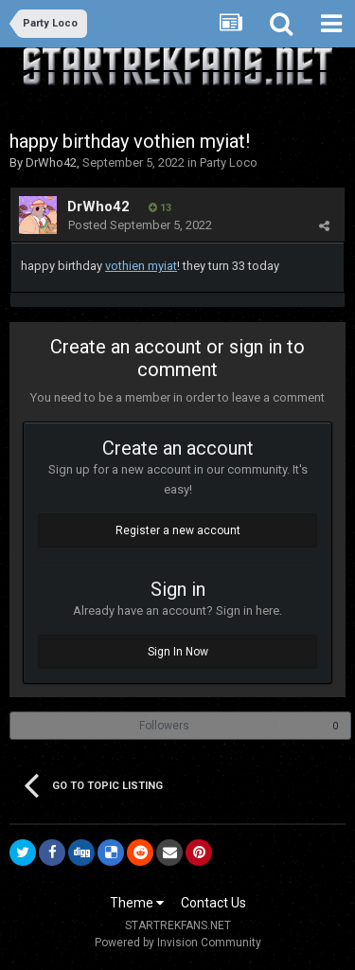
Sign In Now (178, 651)
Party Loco (228, 162)
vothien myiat (141, 266)
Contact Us (213, 902)
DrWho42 (51, 162)
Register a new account (177, 530)
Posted (140, 225)
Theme (137, 902)
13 (160, 208)
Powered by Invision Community (178, 942)
